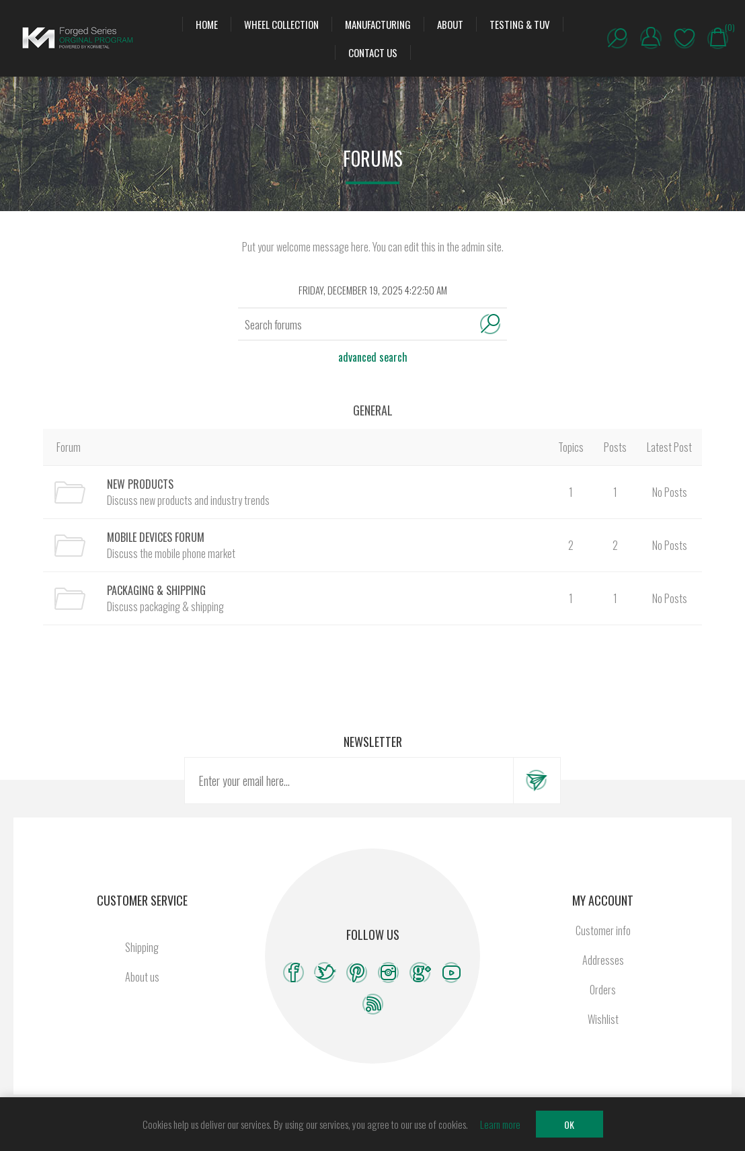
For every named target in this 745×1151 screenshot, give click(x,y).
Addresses (603, 960)
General (373, 410)
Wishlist (684, 38)
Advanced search (372, 357)
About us (142, 977)
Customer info (603, 930)
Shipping (142, 947)
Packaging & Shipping (156, 590)
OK (569, 1124)
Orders (603, 990)
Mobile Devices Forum (155, 537)
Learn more (500, 1124)
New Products (140, 484)
